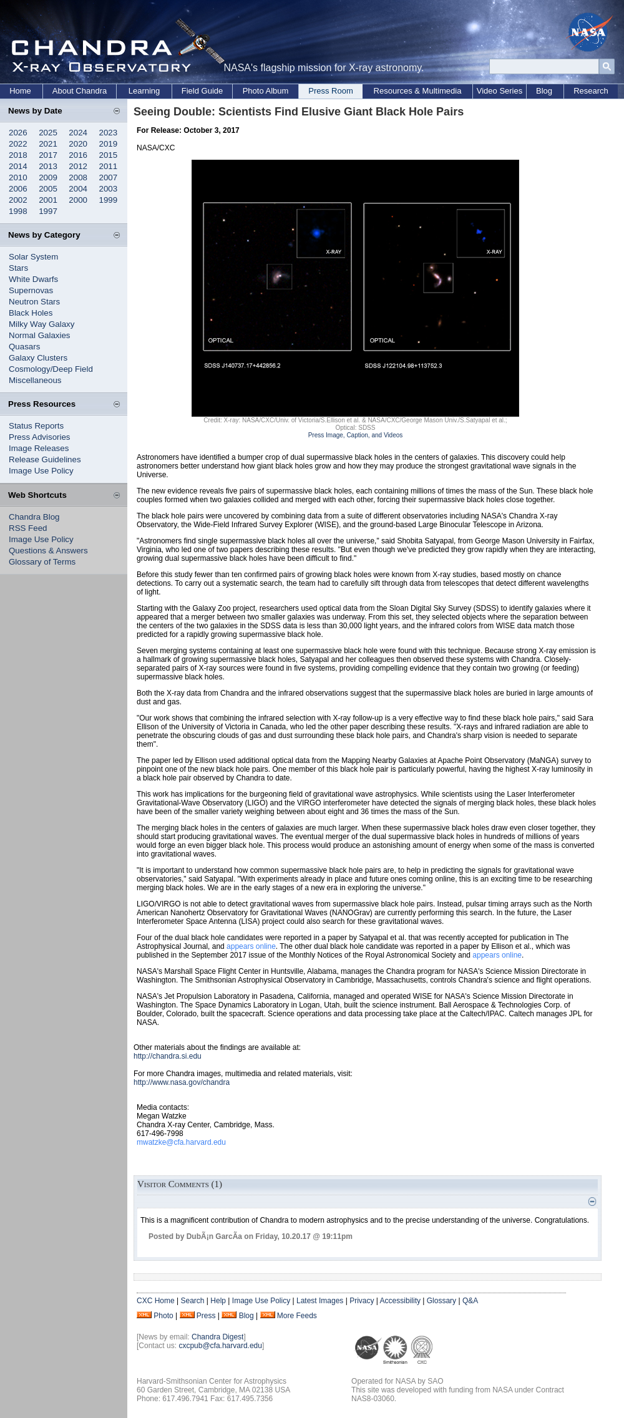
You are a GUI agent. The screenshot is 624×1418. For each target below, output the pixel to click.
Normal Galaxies (40, 335)
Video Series (499, 90)
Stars (18, 268)
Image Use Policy (41, 470)
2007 (108, 177)
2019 (108, 143)
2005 (48, 188)
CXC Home (156, 1300)
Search (192, 1300)
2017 (48, 155)
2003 (108, 188)
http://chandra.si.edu (168, 1056)
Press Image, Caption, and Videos (355, 435)
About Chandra (79, 90)
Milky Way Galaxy (41, 324)
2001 (48, 200)
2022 (18, 143)
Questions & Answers (48, 550)
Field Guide (202, 90)
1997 (48, 211)
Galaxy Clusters (38, 357)
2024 (78, 132)
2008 (78, 177)
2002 (18, 200)
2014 (18, 166)
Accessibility (400, 1300)
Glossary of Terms (42, 561)
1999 (108, 200)
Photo (163, 1315)
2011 (108, 166)
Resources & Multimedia (418, 90)
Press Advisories (40, 437)
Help (218, 1300)
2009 (48, 177)
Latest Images (319, 1300)
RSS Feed (28, 528)
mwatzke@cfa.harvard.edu (181, 1142)
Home (20, 90)
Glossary (441, 1300)
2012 (78, 166)
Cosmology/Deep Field (51, 369)
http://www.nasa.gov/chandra (182, 1082)
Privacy (361, 1300)
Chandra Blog (34, 517)
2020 (78, 143)
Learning (144, 90)
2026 (18, 132)
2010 (18, 177)
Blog (544, 90)
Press (206, 1315)
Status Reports (36, 425)
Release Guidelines (45, 459)
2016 (78, 155)
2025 (48, 132)
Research (590, 90)
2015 (108, 155)
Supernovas (31, 290)
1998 (18, 211)
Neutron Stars (34, 301)
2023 (108, 132)
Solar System (33, 256)
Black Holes (30, 313)
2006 (18, 188)
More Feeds (297, 1315)
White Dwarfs (33, 279)
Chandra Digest (217, 1337)
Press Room (330, 90)
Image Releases (39, 448)
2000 (78, 200)
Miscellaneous (35, 380)
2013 (48, 166)
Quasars (24, 346)
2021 (48, 143)
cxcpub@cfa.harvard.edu (220, 1345)
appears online (251, 946)
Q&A (470, 1300)
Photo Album (266, 90)
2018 (18, 155)
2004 (78, 188)
